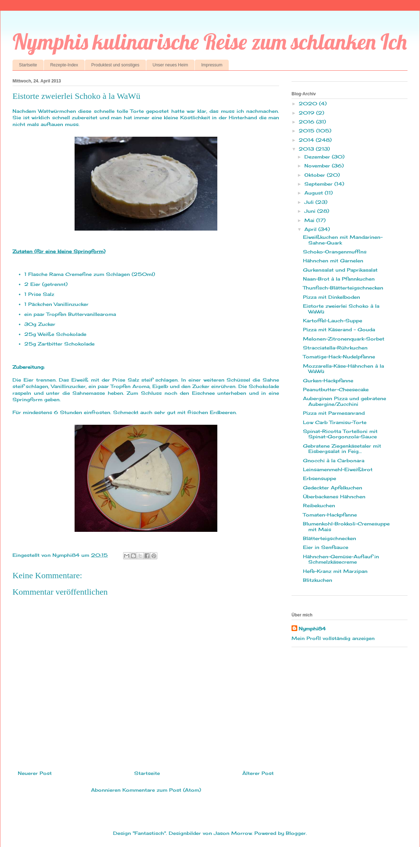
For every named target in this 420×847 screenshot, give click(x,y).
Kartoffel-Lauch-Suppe (332, 320)
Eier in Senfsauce (325, 547)
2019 (307, 113)
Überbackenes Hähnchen (334, 496)
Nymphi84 (312, 628)
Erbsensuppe (319, 478)
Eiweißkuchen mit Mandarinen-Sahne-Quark (343, 240)
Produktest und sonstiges (115, 64)
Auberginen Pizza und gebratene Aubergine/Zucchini (344, 401)
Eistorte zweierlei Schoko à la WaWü (341, 308)
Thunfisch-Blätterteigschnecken (343, 288)
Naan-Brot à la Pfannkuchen (339, 279)
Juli (309, 202)
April (311, 229)
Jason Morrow (233, 833)
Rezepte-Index (64, 64)
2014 (307, 140)
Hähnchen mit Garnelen (333, 260)
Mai (310, 220)
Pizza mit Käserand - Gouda (339, 329)
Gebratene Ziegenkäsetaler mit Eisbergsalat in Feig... (342, 448)
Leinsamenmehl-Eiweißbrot (338, 469)
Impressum (211, 64)
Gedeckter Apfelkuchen (332, 487)
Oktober (315, 175)
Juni (310, 211)
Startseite (28, 64)
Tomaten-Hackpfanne (330, 515)
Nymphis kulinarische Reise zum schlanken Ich (209, 41)
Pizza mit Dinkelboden (331, 297)
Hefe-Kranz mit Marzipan (335, 571)
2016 (307, 122)
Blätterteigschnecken (329, 538)
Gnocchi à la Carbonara (333, 460)
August (314, 193)
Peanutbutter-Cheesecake (336, 389)
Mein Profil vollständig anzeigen (333, 638)
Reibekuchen (319, 505)
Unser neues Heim (170, 64)
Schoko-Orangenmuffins (334, 251)
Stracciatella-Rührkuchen (335, 348)
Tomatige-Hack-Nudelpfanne (339, 356)
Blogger (296, 833)
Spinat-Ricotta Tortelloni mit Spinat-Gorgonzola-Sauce (340, 434)
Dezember (318, 157)
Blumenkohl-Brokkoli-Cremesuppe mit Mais (346, 526)
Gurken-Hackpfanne (328, 380)
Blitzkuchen (317, 580)
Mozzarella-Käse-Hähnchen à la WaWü (343, 368)
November (318, 165)
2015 (307, 130)
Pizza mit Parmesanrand (334, 413)
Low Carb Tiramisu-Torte (334, 422)
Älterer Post (258, 773)
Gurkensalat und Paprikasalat (340, 270)
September (319, 184)
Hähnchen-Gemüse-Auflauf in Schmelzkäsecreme (341, 559)
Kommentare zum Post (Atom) (161, 790)
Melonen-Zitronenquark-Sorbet (343, 339)
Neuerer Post (35, 773)
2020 (309, 103)
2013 (307, 149)
